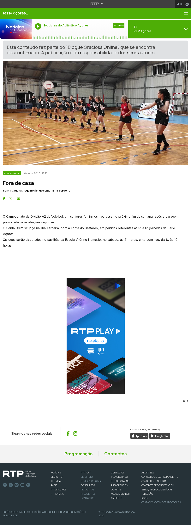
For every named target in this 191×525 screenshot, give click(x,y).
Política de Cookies (45, 512)
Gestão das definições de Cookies (161, 502)
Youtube (22, 485)
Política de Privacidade (17, 512)
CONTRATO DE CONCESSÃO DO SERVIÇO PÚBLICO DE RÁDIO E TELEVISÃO (157, 489)
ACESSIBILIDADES (120, 493)
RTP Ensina (57, 493)
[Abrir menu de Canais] (159, 29)
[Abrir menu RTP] (95, 3)
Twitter (11, 485)
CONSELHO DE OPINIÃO (153, 481)
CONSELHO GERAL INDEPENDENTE (159, 476)
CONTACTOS (117, 472)
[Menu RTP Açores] (187, 13)
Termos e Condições (72, 512)
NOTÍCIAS (56, 472)
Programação (78, 454)
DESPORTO (56, 476)
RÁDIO (54, 485)
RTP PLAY (86, 472)
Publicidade (10, 515)
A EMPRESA (147, 472)
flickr (28, 485)
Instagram (17, 485)
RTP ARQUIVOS (58, 489)
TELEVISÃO (56, 481)
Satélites (116, 498)
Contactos (115, 454)
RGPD (144, 498)
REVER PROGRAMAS (91, 481)
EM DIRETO (87, 476)
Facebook (5, 485)
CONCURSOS (88, 485)
